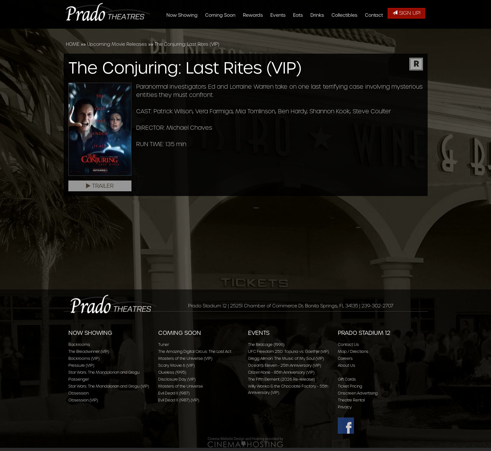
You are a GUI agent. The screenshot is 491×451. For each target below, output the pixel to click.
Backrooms (79, 344)
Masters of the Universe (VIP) (185, 358)
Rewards (255, 32)
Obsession (78, 393)
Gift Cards (347, 379)
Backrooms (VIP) (84, 358)
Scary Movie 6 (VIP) (176, 365)
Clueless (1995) (172, 372)
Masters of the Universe (180, 386)
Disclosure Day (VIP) (177, 379)
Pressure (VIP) (81, 365)
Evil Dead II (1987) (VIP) (178, 400)
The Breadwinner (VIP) (88, 351)
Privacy (345, 407)
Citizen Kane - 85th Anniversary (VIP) (281, 372)
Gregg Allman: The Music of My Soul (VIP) (286, 358)
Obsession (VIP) (83, 400)
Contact (376, 32)
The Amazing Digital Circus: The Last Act (194, 351)
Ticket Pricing (350, 386)
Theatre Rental (351, 400)
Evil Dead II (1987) (174, 393)
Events (279, 32)
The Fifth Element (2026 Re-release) (281, 379)
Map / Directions (353, 351)
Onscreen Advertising (358, 393)
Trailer (100, 186)
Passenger (78, 379)
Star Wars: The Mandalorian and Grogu (104, 372)
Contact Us (348, 344)
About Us (346, 365)
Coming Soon (222, 32)
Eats (300, 32)
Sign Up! (406, 13)
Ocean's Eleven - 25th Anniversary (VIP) (284, 365)
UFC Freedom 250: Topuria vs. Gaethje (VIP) (288, 351)
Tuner (163, 344)
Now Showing (183, 32)
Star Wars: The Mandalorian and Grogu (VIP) (108, 386)
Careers (345, 358)
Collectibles (346, 32)
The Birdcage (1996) (266, 344)
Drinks (319, 32)
